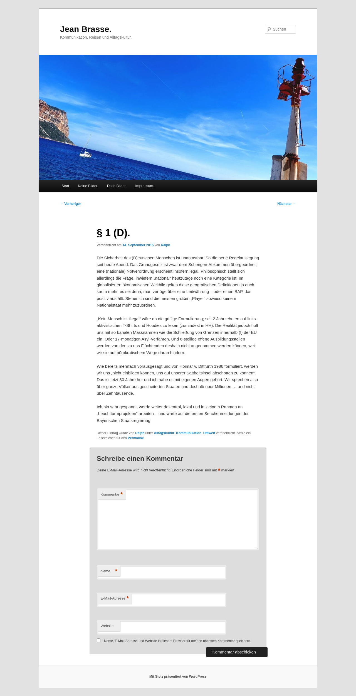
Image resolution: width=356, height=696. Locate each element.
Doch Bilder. (117, 186)
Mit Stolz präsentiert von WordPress (178, 676)
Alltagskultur (164, 433)
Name (109, 571)
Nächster (286, 204)
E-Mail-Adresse (115, 599)
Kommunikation (188, 433)
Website (107, 626)
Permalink (136, 438)
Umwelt (209, 433)
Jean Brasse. (86, 29)
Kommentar (112, 495)
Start (65, 186)
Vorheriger (70, 204)
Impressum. (144, 186)
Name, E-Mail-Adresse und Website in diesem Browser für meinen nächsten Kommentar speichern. (177, 641)
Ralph (165, 245)
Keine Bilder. (88, 186)
